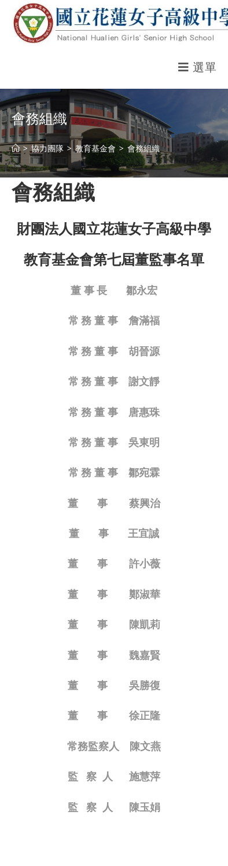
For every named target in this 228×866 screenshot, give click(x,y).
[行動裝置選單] (197, 67)
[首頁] (16, 148)
